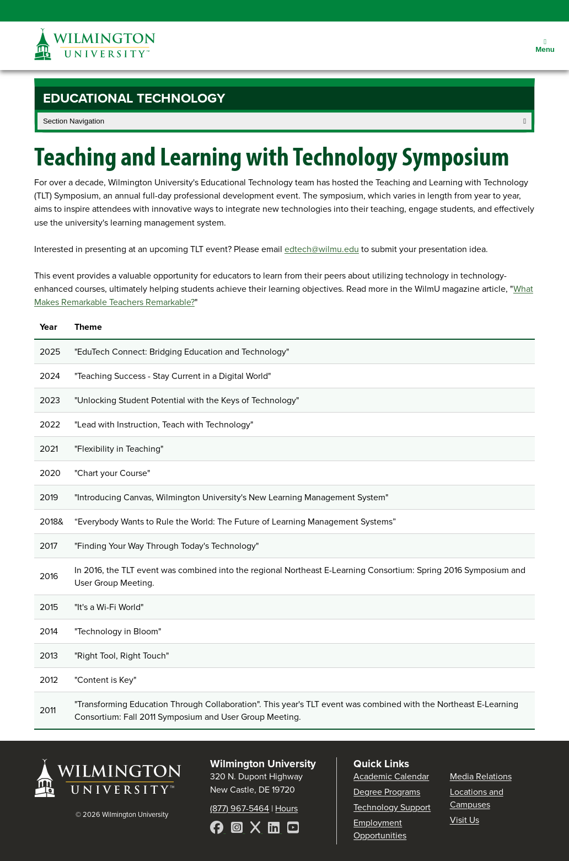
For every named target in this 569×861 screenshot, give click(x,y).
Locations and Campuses (476, 798)
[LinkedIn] (275, 829)
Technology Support (392, 807)
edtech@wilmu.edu (321, 249)
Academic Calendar (391, 776)
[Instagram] (238, 829)
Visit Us (464, 820)
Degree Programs (386, 791)
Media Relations (481, 776)
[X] (256, 829)
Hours (286, 808)
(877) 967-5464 (239, 808)
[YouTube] (293, 829)
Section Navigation (284, 121)
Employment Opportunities (379, 829)
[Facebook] (218, 829)
